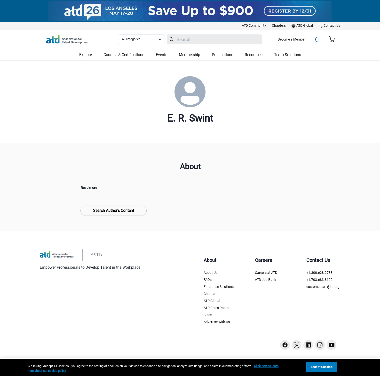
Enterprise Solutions (219, 287)
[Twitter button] (296, 345)
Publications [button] (222, 54)
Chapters (210, 294)
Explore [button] (85, 54)
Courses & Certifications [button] (123, 54)
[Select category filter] (141, 39)
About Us (210, 273)
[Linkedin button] (308, 345)
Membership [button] (189, 54)
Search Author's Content (113, 210)
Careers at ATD (266, 273)
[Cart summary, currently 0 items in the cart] (333, 39)
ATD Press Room (216, 308)
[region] (190, 367)
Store (208, 315)
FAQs (208, 280)
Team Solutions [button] (287, 54)
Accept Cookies (321, 367)
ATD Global (212, 301)
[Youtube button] (331, 345)
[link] (254, 26)
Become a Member (292, 39)
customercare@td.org (323, 287)
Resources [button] (253, 54)
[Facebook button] (285, 345)
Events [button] (161, 54)
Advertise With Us (217, 322)
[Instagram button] (320, 345)
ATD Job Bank (265, 280)
